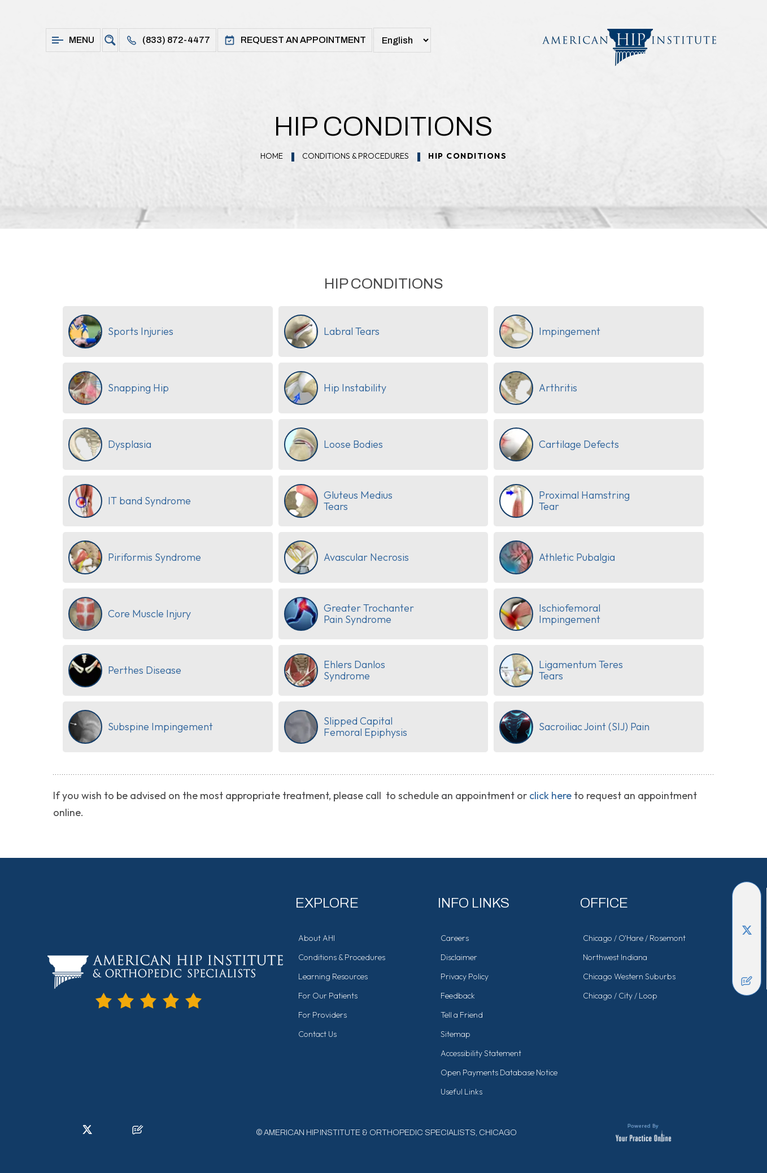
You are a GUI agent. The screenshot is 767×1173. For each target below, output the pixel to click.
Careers (455, 938)
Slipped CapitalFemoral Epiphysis (345, 727)
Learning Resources (333, 976)
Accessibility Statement (481, 1053)
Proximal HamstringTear (564, 501)
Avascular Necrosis (346, 557)
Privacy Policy (465, 976)
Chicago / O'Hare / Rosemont (634, 938)
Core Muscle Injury (129, 614)
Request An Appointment (295, 40)
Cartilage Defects (559, 444)
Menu (73, 40)
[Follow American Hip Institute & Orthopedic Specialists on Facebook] (746, 896)
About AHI (316, 938)
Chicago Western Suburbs (629, 976)
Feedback (458, 996)
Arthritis (538, 388)
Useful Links (461, 1092)
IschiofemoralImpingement (549, 614)
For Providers (322, 1015)
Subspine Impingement (140, 727)
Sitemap (455, 1034)
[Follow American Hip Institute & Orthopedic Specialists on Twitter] (746, 930)
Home (271, 156)
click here (550, 795)
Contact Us (317, 1034)
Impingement (549, 331)
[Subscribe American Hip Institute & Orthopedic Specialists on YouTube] (746, 964)
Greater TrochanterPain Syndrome (349, 614)
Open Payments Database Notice (499, 1072)
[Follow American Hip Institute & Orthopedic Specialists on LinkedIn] (746, 913)
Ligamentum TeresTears (561, 670)
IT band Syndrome (129, 501)
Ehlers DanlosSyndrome (334, 670)
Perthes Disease (124, 670)
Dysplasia (109, 444)
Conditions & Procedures (355, 156)
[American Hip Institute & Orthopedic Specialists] (623, 47)
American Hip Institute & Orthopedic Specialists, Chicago (390, 1132)
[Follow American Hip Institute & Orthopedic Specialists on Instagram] (746, 947)
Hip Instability (335, 388)
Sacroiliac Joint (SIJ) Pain (574, 727)
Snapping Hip (118, 388)
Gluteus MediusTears (338, 501)
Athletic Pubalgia (557, 557)
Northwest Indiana (615, 957)
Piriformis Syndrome (134, 557)
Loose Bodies (333, 444)
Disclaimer (459, 957)
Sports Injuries (120, 331)
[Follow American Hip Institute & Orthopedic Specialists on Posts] (746, 981)
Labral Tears (332, 331)
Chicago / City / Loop (620, 996)
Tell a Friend (462, 1015)
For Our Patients (328, 996)
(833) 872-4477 (167, 40)
